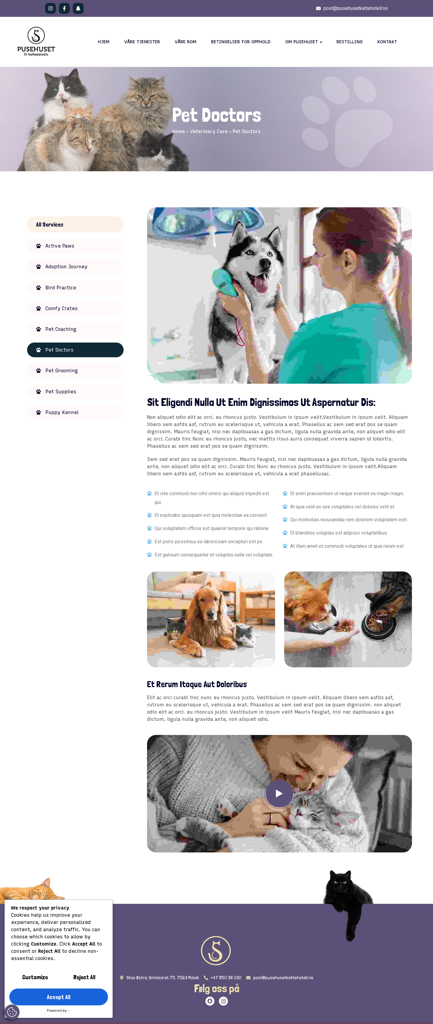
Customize (35, 977)
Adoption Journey (66, 267)
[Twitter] (209, 1001)
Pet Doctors (59, 350)
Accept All (58, 997)
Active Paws (59, 246)
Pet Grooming (61, 370)
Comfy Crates (61, 308)
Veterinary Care (209, 131)
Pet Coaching (60, 329)
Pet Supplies (60, 392)
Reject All (84, 977)
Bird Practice (60, 288)
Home (178, 131)
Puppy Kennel (61, 412)
